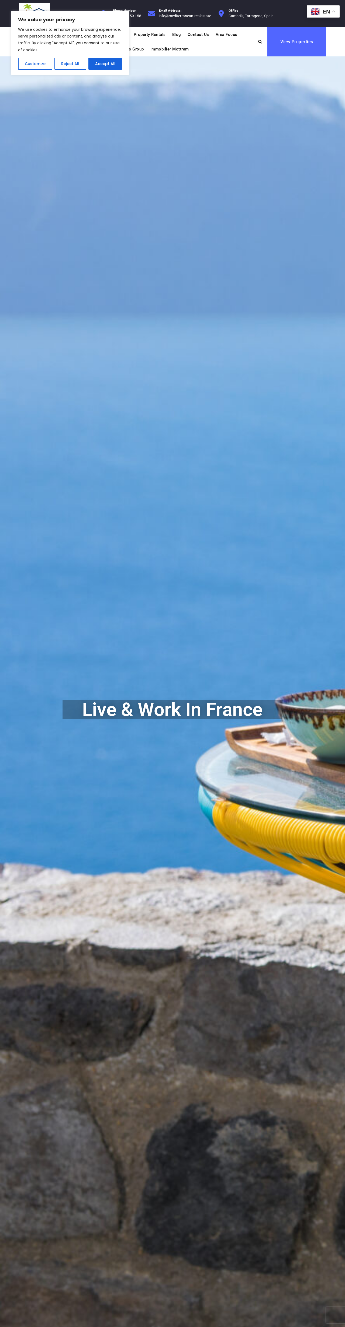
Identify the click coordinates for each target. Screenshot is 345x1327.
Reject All (70, 63)
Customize (35, 63)
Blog (176, 34)
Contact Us (198, 34)
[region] (70, 43)
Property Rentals (150, 34)
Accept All (105, 63)
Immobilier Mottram (169, 49)
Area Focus (226, 34)
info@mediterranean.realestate (185, 13)
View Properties (296, 41)
